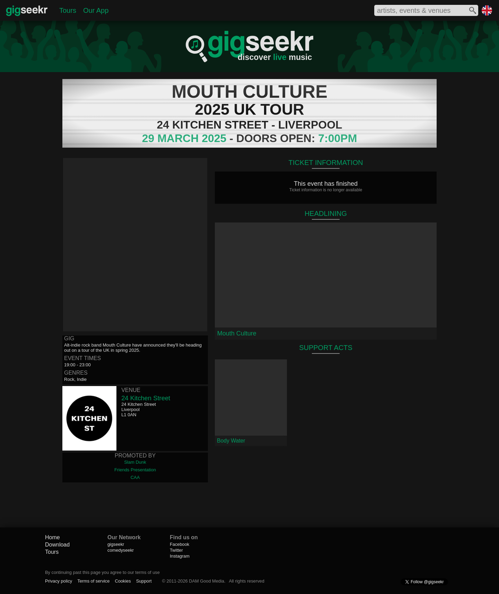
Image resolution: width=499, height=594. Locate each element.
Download (57, 545)
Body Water (231, 441)
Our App (95, 10)
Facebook (179, 544)
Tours (67, 10)
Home (52, 537)
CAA (135, 477)
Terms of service (93, 581)
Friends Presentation (135, 469)
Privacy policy (58, 581)
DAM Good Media (206, 581)
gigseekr (115, 544)
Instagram (180, 556)
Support (144, 581)
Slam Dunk (135, 462)
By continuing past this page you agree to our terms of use (102, 572)
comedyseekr (120, 550)
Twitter (176, 550)
